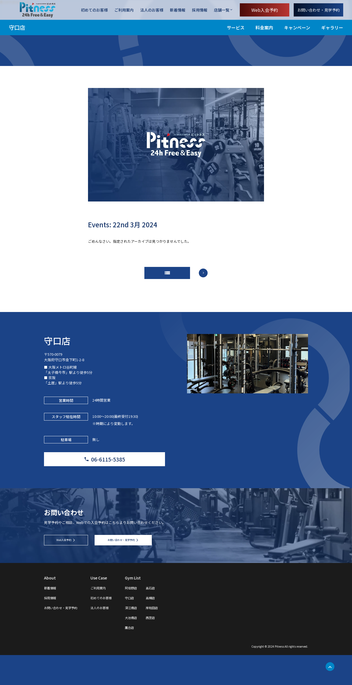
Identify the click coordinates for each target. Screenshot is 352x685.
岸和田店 (171, 637)
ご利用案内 (124, 10)
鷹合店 (145, 657)
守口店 (17, 27)
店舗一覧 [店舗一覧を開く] (221, 10)
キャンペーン (297, 27)
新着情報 (177, 10)
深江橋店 (147, 637)
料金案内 (264, 27)
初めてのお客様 (94, 10)
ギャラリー (332, 27)
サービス (235, 27)
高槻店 (169, 627)
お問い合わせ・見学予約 (318, 10)
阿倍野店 (147, 617)
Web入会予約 (264, 10)
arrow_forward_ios (209, 276)
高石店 (169, 617)
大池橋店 (147, 647)
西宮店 (169, 647)
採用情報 (199, 10)
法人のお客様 (151, 10)
